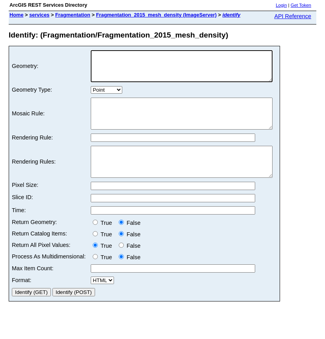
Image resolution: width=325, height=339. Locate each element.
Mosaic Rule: (28, 122)
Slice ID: (22, 215)
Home (16, 15)
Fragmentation (72, 15)
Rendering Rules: (34, 176)
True (104, 240)
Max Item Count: (33, 286)
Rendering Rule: (32, 149)
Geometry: (25, 69)
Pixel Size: (25, 203)
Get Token (301, 5)
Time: (19, 228)
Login (281, 5)
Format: (22, 298)
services (39, 15)
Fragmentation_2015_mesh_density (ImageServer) (156, 15)
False (129, 240)
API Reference (292, 16)
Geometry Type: (32, 95)
